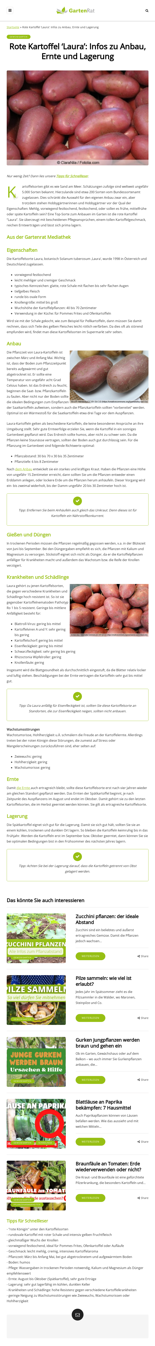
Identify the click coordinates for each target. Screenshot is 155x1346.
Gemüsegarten (19, 36)
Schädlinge (45, 1142)
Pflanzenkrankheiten (27, 1204)
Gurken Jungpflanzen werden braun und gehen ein (108, 1043)
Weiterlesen (90, 956)
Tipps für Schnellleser (72, 176)
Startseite (13, 27)
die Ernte (24, 788)
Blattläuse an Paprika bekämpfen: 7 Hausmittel (103, 1104)
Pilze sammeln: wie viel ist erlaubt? (103, 981)
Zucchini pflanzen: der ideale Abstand (107, 919)
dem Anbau (23, 469)
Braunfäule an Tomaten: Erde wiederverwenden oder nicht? (108, 1166)
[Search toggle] (147, 10)
